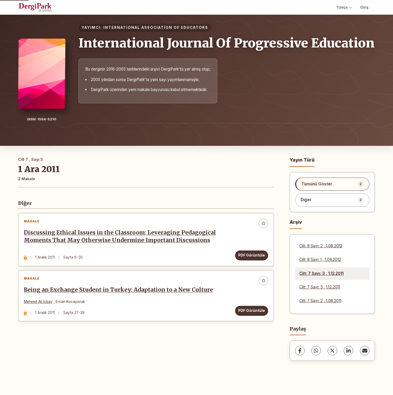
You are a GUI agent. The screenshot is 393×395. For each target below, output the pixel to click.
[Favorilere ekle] (262, 224)
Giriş (364, 7)
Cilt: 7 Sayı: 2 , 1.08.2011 (320, 300)
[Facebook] (300, 350)
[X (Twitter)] (332, 350)
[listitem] (332, 184)
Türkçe (344, 7)
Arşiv (296, 222)
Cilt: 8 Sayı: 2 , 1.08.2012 (320, 245)
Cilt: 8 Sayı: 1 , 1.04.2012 (320, 259)
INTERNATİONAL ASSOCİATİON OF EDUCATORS (155, 27)
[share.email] (364, 350)
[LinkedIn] (348, 350)
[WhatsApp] (316, 350)
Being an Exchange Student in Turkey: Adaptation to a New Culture (119, 293)
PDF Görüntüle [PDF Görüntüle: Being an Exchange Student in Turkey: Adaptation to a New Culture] (250, 314)
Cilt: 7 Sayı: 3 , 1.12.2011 (321, 273)
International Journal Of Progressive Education (226, 43)
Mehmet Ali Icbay (39, 305)
